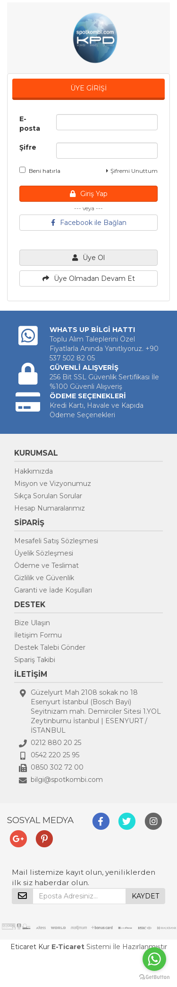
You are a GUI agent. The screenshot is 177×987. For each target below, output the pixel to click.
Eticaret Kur (30, 946)
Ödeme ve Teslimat (46, 565)
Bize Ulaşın (32, 623)
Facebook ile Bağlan (88, 222)
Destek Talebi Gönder (49, 647)
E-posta (29, 124)
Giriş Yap (89, 193)
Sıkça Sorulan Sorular (48, 496)
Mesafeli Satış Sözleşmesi (56, 541)
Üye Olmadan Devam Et (88, 278)
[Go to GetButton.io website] (154, 977)
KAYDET (145, 896)
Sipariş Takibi (34, 659)
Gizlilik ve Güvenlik (44, 578)
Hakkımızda (33, 471)
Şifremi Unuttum (132, 170)
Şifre (27, 147)
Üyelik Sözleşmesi (43, 553)
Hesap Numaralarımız (49, 508)
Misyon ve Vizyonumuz (52, 483)
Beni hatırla (39, 170)
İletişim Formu (38, 635)
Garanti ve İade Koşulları (53, 590)
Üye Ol (88, 257)
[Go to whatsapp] (154, 959)
